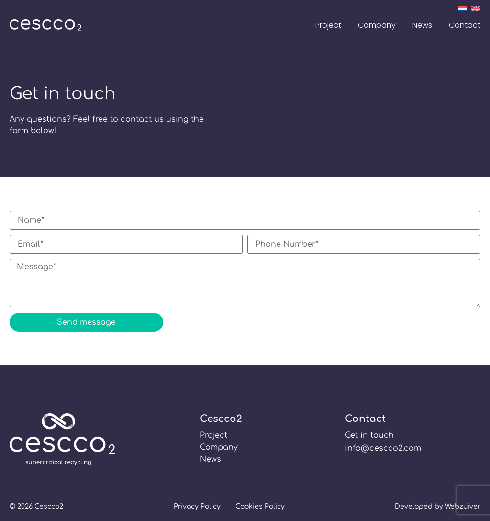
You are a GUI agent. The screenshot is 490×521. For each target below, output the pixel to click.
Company (377, 25)
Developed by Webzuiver (437, 506)
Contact (464, 25)
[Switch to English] (475, 8)
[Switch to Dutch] (462, 8)
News (422, 25)
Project (328, 25)
